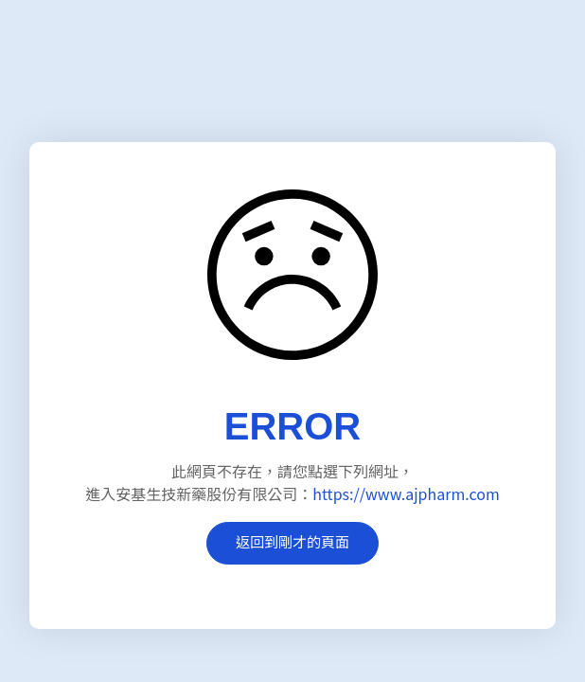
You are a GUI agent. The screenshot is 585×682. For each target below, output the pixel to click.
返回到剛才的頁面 (292, 541)
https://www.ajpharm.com (405, 493)
